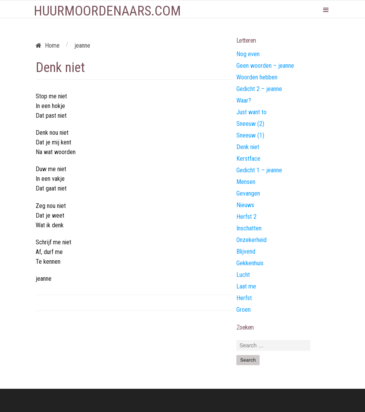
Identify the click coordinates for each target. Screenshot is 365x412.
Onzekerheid (251, 240)
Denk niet (247, 147)
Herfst (244, 298)
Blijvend (245, 251)
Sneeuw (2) (250, 123)
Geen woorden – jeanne (265, 65)
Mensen (245, 181)
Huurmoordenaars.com (107, 11)
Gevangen (248, 193)
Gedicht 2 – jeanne (259, 89)
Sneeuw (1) (250, 135)
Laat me (246, 286)
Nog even (248, 54)
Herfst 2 (246, 216)
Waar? (243, 100)
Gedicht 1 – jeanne (259, 170)
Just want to (251, 112)
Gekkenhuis (249, 263)
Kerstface (248, 158)
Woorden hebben (256, 77)
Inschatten (249, 228)
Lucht (243, 274)
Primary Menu (326, 9)
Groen (243, 309)
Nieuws (245, 205)
